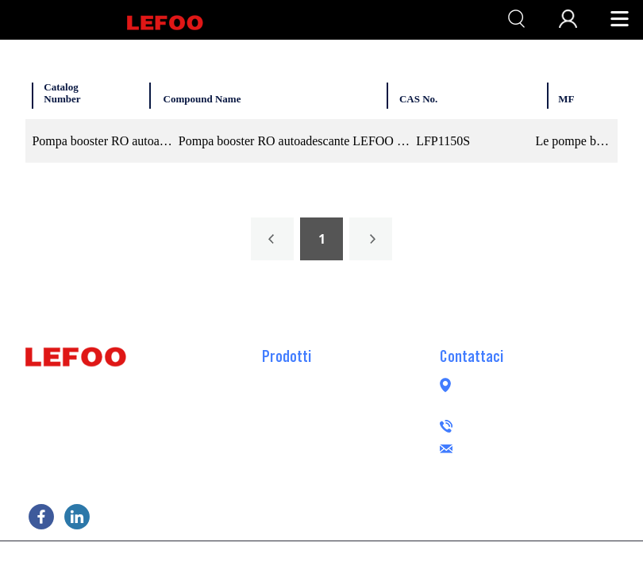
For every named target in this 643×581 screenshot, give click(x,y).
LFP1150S (443, 141)
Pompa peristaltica (309, 473)
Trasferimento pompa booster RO (344, 425)
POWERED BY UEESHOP (411, 559)
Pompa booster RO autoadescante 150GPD (101, 141)
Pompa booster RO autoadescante (347, 401)
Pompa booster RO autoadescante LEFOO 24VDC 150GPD (294, 141)
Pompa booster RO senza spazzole (348, 449)
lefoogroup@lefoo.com (552, 446)
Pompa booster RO (309, 377)
